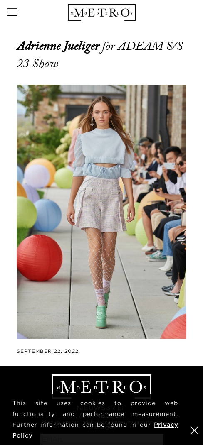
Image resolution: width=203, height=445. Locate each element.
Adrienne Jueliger (59, 46)
